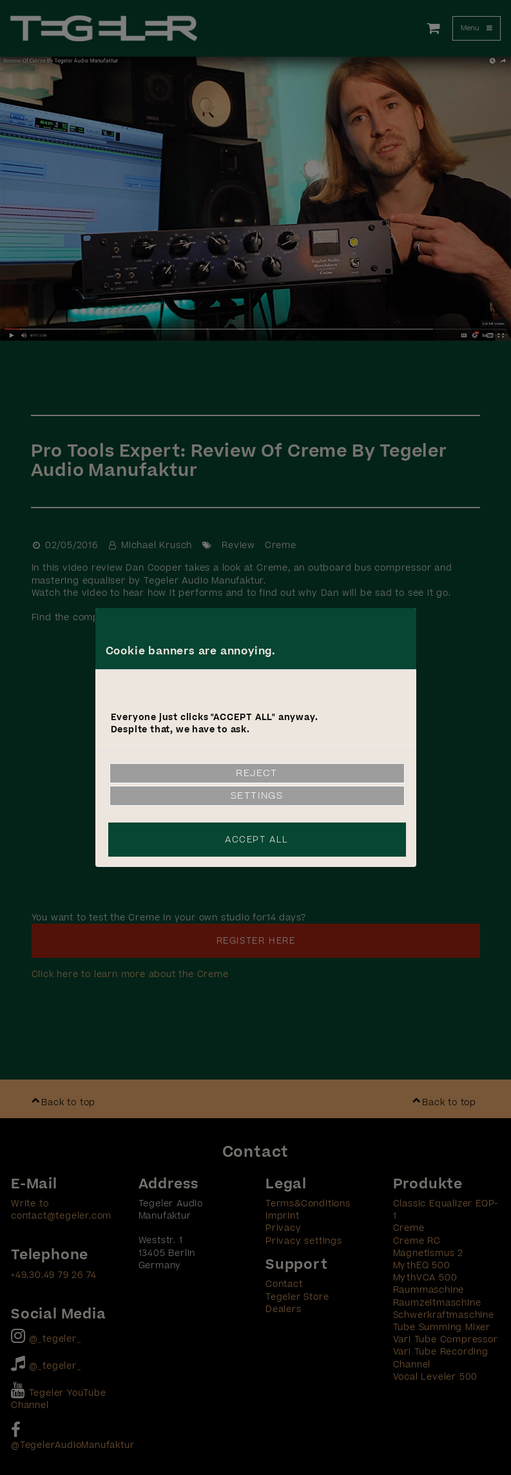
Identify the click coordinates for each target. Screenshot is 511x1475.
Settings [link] (257, 796)
